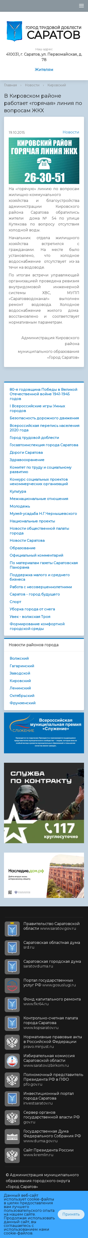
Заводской (20, 673)
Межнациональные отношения (39, 498)
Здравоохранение (27, 460)
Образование (22, 548)
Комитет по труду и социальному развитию (40, 469)
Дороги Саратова (26, 452)
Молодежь (20, 506)
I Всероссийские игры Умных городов (37, 408)
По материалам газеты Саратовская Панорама (44, 565)
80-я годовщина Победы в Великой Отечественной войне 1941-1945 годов (43, 394)
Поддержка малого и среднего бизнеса (40, 577)
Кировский (56, 85)
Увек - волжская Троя (30, 616)
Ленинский (20, 688)
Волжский (19, 658)
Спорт (15, 602)
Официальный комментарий (36, 555)
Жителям (44, 69)
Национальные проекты (32, 521)
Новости (32, 85)
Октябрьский (22, 695)
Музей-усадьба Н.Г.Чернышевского (43, 513)
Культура (18, 491)
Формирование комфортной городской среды (37, 626)
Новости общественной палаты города (39, 530)
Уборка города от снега (32, 609)
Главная (10, 85)
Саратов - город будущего (35, 594)
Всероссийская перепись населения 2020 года (44, 428)
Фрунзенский (22, 703)
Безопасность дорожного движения (44, 418)
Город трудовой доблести (34, 437)
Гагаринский (22, 666)
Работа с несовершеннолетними (41, 587)
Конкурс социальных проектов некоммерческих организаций (39, 481)
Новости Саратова (27, 540)
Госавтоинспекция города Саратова (44, 445)
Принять (71, 1214)
